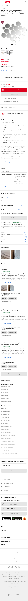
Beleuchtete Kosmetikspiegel (8, 435)
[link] (7, 479)
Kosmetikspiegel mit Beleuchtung (9, 453)
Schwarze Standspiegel (6, 426)
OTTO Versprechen (14, 578)
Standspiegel (4, 408)
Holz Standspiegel (5, 450)
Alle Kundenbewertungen (14, 374)
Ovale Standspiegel (5, 414)
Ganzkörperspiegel (5, 411)
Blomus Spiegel (5, 398)
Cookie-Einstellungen (8, 573)
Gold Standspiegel (5, 420)
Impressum (5, 574)
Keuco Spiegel (4, 392)
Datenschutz (21, 573)
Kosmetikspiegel (5, 417)
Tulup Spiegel (4, 395)
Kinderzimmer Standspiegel (7, 441)
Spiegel (4, 5)
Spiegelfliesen (4, 423)
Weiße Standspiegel (6, 438)
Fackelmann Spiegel (6, 401)
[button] (13, 2)
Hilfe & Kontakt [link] (10, 504)
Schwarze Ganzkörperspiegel (8, 444)
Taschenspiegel (5, 429)
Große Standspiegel (6, 432)
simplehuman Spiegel (6, 386)
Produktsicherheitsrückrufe (9, 576)
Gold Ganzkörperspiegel (7, 447)
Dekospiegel (8, 5)
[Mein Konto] (17, 2)
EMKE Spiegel (4, 389)
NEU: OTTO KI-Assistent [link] (11, 509)
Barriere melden (10, 514)
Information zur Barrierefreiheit (16, 574)
